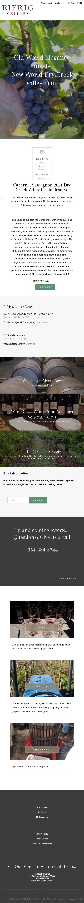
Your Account (46, 3)
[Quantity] (32, 287)
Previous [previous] (2, 198)
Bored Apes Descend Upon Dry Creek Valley (28, 313)
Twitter (42, 812)
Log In (57, 3)
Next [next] (80, 198)
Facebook (42, 807)
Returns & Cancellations (42, 844)
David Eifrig (24, 317)
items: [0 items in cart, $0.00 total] (75, 3)
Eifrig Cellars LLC (18, 10)
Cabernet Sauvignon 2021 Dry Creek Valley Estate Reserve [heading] (42, 187)
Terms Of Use (42, 839)
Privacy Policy (42, 834)
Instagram (42, 817)
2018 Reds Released (14, 335)
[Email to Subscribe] (18, 500)
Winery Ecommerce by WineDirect (64, 899)
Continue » (42, 322)
